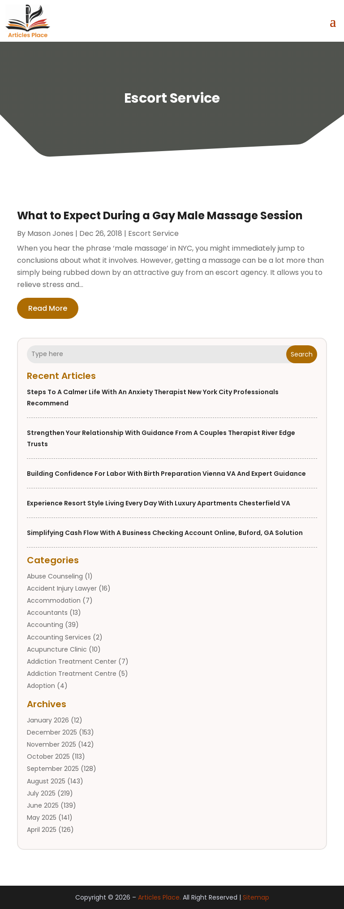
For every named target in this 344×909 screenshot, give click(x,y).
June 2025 (43, 805)
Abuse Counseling (55, 576)
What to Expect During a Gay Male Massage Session (160, 215)
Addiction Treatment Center (71, 661)
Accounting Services (59, 637)
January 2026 (48, 720)
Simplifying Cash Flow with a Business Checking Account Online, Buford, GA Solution (165, 532)
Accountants (47, 612)
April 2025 (41, 829)
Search (302, 354)
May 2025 (41, 817)
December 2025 (52, 732)
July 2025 (41, 793)
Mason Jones (50, 233)
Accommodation (54, 600)
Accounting (45, 624)
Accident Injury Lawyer (62, 588)
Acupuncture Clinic (57, 649)
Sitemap (256, 897)
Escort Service (153, 233)
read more (47, 308)
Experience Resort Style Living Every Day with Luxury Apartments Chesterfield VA (158, 503)
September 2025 (53, 768)
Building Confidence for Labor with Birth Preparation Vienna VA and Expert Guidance (166, 473)
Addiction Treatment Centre (71, 673)
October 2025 (48, 756)
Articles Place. (159, 897)
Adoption (41, 685)
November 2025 (51, 744)
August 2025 (46, 781)
